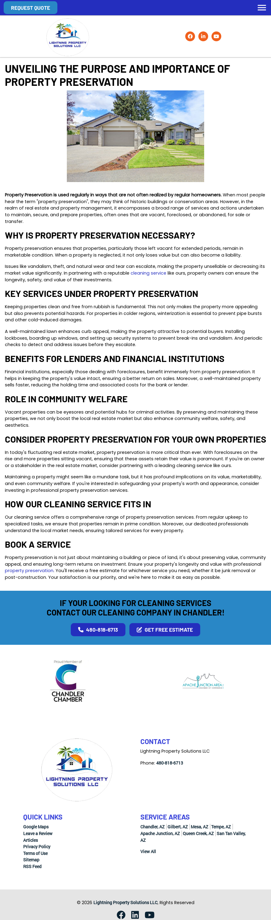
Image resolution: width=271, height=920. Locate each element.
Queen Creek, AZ (198, 833)
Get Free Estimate (165, 629)
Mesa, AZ (199, 827)
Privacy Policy (36, 846)
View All (148, 851)
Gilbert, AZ (178, 827)
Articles (30, 840)
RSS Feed (32, 866)
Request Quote (30, 7)
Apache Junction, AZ (160, 833)
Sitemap (31, 860)
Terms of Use (35, 853)
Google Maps (36, 827)
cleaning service (148, 273)
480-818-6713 (98, 629)
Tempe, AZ (221, 827)
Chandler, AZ (152, 827)
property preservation (29, 571)
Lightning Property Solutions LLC (125, 902)
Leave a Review (37, 833)
